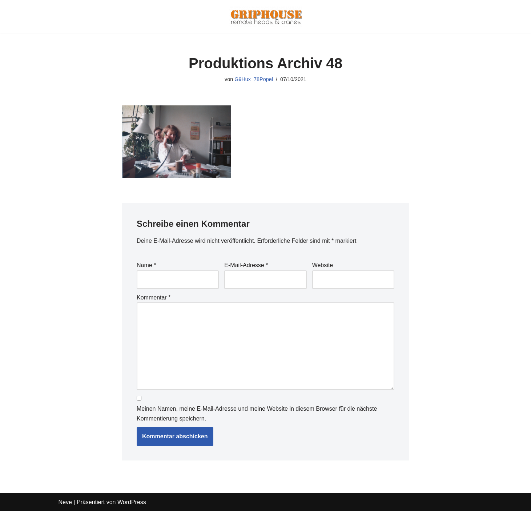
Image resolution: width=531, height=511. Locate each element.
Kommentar (153, 297)
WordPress (131, 502)
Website (322, 265)
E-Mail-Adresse (246, 265)
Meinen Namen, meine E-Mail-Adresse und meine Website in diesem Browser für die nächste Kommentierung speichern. (257, 414)
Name (146, 265)
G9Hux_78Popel (253, 79)
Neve (65, 502)
